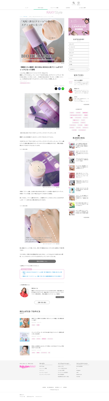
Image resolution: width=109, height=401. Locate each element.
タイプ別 (74, 130)
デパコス (72, 127)
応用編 (38, 324)
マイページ (41, 370)
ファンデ (78, 127)
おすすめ (38, 338)
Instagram (78, 370)
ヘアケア (71, 55)
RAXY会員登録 (79, 366)
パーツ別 (80, 125)
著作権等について (58, 387)
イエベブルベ (72, 125)
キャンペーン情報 (54, 7)
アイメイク (71, 50)
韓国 (71, 117)
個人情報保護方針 (50, 387)
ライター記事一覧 (60, 297)
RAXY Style (40, 7)
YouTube (78, 376)
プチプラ (83, 122)
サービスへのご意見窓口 (63, 372)
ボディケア (71, 52)
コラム (70, 61)
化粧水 (86, 125)
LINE (77, 372)
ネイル (70, 58)
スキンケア (25, 81)
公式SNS (68, 7)
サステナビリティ (39, 396)
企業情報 (44, 387)
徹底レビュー (75, 120)
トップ (26, 7)
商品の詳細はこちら (42, 261)
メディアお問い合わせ (62, 368)
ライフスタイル (44, 352)
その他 (70, 64)
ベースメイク (72, 47)
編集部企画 (44, 338)
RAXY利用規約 (61, 374)
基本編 (38, 352)
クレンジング (50, 338)
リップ (83, 120)
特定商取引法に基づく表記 (63, 376)
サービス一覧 (22, 396)
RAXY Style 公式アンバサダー (25, 82)
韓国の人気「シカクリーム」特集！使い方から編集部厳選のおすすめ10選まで (42, 276)
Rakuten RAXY (26, 3)
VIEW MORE (86, 104)
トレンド (85, 117)
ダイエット (85, 127)
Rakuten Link (79, 374)
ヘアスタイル (75, 122)
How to (33, 324)
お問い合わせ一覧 (30, 396)
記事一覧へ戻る (42, 302)
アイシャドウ (78, 117)
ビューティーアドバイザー (44, 374)
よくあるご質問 (82, 7)
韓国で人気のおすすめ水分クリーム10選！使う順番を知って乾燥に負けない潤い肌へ (42, 273)
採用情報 (65, 387)
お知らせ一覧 (60, 366)
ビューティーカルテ (43, 372)
